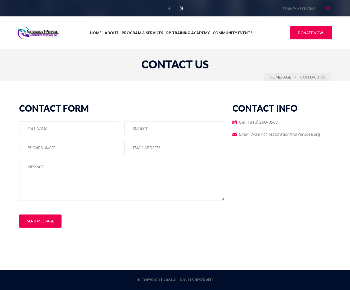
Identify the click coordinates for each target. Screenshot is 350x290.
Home (96, 33)
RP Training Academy (188, 33)
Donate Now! (311, 33)
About (112, 33)
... (257, 33)
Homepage (280, 77)
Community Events (233, 33)
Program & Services (142, 33)
